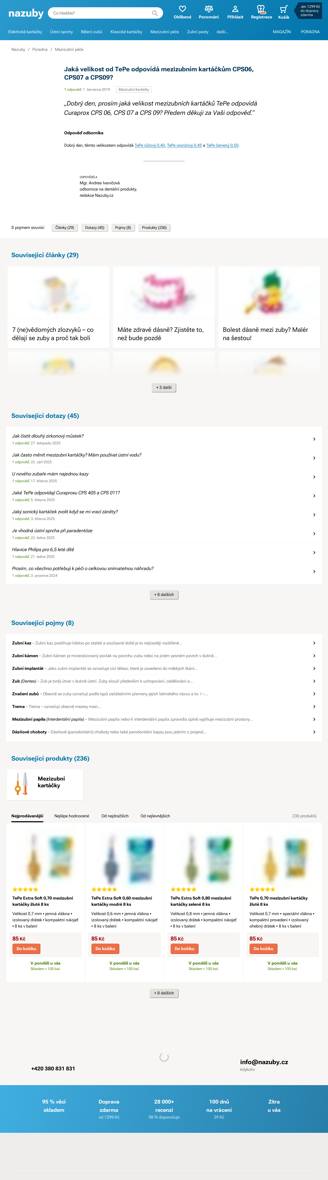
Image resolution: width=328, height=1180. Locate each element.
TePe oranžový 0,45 (184, 145)
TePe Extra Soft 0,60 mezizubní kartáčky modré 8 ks (121, 902)
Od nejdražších (115, 817)
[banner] (26, 13)
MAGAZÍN (282, 31)
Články (66, 228)
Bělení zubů (91, 31)
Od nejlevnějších (155, 817)
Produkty (165, 228)
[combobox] (104, 13)
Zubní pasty (197, 31)
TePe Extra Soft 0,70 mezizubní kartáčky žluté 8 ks (42, 902)
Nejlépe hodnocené (71, 817)
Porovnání (206, 11)
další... (223, 31)
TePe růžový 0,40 (150, 145)
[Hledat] (152, 13)
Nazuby (18, 49)
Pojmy (131, 228)
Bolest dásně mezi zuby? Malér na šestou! (265, 335)
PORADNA (310, 31)
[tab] (27, 819)
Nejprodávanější (27, 817)
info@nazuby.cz (264, 1063)
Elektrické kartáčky (25, 31)
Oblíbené (180, 11)
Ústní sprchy (61, 31)
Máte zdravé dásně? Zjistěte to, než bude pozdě (161, 335)
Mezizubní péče (164, 31)
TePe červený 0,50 (222, 145)
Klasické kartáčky (126, 31)
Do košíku (26, 950)
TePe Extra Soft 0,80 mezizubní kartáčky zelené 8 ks (201, 902)
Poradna (40, 49)
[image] (59, 294)
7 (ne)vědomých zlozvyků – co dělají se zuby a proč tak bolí (53, 335)
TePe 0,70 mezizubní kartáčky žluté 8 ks (279, 902)
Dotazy (99, 228)
